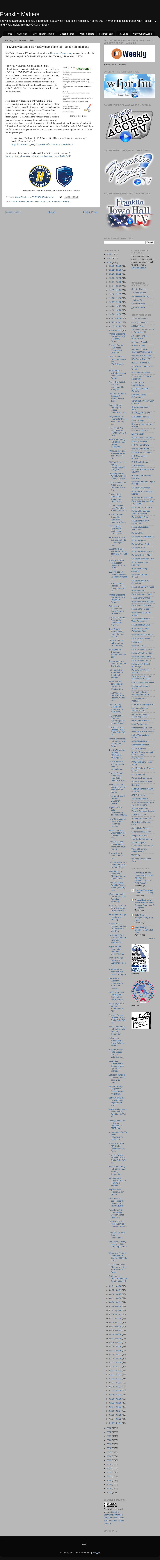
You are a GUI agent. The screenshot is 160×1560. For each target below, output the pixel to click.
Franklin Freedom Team (142, 551)
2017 (109, 1452)
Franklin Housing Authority (139, 569)
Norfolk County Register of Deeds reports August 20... (116, 1090)
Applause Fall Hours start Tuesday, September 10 (116, 950)
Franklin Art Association (142, 497)
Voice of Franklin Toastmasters (139, 850)
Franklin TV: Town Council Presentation (117, 1235)
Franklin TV (137, 642)
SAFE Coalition (139, 795)
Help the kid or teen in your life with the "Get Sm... (118, 864)
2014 (109, 1464)
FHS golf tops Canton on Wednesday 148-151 (118, 653)
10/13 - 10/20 (115, 310)
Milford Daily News (140, 741)
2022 (109, 1432)
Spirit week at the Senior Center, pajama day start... (117, 1101)
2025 (109, 258)
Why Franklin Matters (43, 33)
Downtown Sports (140, 430)
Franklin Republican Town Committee (141, 620)
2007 (109, 1492)
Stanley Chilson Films (141, 818)
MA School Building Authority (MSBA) (140, 715)
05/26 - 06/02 (115, 1342)
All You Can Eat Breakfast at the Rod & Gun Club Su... (117, 834)
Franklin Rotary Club (141, 625)
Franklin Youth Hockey (142, 656)
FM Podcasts (106, 33)
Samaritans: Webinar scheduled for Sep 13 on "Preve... (116, 983)
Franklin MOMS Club (141, 598)
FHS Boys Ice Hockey (141, 452)
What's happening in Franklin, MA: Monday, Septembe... (117, 1030)
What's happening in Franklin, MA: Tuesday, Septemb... (117, 898)
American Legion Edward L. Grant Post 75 (143, 331)
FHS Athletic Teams (140, 448)
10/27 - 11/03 (115, 302)
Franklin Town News (141, 638)
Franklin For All (138, 548)
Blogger (96, 1552)
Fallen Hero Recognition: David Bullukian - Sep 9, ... (117, 1042)
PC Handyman (138, 774)
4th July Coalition (139, 322)
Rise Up (135, 785)
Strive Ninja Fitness (140, 828)
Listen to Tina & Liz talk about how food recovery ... (117, 643)
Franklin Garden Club (141, 555)
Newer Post (12, 212)
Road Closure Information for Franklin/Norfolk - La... (118, 697)
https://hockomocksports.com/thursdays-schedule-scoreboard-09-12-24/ (38, 156)
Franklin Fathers (139, 540)
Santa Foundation (140, 798)
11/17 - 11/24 (115, 290)
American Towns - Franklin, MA (140, 337)
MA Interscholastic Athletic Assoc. (140, 709)
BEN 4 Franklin (138, 345)
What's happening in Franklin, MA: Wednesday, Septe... (117, 742)
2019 (109, 1444)
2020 (109, 1440)
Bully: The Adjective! (141, 372)
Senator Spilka (138, 304)
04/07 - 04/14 (115, 1371)
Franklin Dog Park (140, 517)
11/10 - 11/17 (115, 294)
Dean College (138, 420)
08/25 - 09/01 (115, 1290)
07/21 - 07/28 (115, 1310)
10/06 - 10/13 (115, 314)
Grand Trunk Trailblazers (143, 682)
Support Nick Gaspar (141, 832)
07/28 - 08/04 (115, 1306)
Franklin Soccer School (142, 634)
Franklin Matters (19, 14)
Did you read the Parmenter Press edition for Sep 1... (117, 420)
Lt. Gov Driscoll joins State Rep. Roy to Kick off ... (118, 508)
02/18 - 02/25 (115, 1399)
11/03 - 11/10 (115, 298)
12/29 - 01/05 (115, 266)
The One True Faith (144, 890)
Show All (152, 938)
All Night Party (138, 326)
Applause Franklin (140, 342)
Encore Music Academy (142, 437)
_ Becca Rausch (139, 293)
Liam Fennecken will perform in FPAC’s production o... (116, 765)
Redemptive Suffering (144, 893)
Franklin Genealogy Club (143, 559)
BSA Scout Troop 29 (141, 359)
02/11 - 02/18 (115, 1403)
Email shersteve (139, 268)
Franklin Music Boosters (142, 601)
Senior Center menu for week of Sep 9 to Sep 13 (118, 1278)
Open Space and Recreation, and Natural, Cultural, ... (117, 1225)
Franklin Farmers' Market (143, 537)
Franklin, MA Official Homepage (141, 665)
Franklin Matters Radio (142, 594)
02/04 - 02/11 (115, 1407)
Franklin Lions (138, 590)
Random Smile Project (142, 781)
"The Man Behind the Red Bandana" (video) (117, 800)
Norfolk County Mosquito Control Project (143, 753)
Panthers (56, 201)
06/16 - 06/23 (115, 1330)
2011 (109, 1476)
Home (9, 33)
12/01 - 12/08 (115, 282)
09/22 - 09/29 (115, 322)
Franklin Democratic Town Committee (141, 512)
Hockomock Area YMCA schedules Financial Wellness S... (118, 939)
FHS (15, 201)
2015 (109, 1460)
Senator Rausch (139, 289)
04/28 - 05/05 (115, 1358)
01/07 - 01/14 (115, 1423)
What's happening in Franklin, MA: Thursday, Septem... (117, 598)
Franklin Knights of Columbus (140, 582)
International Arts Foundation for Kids (140, 693)
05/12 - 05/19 (115, 1350)
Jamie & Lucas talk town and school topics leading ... (117, 908)
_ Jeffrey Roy (138, 300)
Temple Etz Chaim (140, 835)
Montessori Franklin (140, 745)
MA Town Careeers (140, 720)
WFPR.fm (136, 855)
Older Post (90, 212)
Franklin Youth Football (142, 653)
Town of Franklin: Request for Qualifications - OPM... (117, 564)
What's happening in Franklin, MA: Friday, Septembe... (117, 443)
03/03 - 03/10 (115, 1391)
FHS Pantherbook (140, 462)
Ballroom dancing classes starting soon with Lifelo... (117, 1078)
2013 (109, 1468)
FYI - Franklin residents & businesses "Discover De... (117, 530)
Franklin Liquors (143, 873)
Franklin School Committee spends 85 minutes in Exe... (117, 518)
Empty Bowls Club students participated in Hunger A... (117, 386)
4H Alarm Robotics (140, 319)
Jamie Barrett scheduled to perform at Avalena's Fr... (116, 685)
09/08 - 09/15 (115, 330)
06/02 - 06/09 (115, 1338)
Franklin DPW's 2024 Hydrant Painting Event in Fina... (117, 432)
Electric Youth (138, 434)
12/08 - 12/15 (115, 278)
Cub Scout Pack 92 (140, 417)
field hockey (23, 201)
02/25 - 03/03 (115, 1395)
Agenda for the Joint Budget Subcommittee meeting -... (116, 1214)
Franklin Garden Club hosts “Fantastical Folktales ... (116, 349)
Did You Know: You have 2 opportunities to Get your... (117, 466)
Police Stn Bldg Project (142, 778)
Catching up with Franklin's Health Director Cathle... (117, 476)
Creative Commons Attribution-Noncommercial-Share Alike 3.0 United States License (114, 1518)
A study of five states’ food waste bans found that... (115, 498)
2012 (109, 1472)
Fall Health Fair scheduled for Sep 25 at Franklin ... (116, 674)
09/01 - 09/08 (115, 1286)
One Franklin (137, 758)
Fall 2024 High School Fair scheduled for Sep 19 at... (116, 708)
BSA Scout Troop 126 (141, 355)
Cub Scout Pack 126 (141, 413)
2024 (109, 262)
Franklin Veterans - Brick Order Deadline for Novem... (117, 621)
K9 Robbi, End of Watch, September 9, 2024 (116, 1007)
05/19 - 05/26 (115, 1346)
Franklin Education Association (140, 528)
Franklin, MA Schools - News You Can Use (142, 677)
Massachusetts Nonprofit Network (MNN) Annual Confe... (117, 719)
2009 (109, 1484)
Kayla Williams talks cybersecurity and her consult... (118, 811)
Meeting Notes (67, 33)
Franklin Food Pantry (141, 544)
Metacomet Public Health (143, 731)
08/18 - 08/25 (115, 1294)
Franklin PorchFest (140, 609)
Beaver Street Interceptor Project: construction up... (118, 409)
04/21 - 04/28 (115, 1362)
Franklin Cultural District (142, 507)
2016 (109, 1456)
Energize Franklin (140, 441)
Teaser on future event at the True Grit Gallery (117, 663)
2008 (109, 1488)
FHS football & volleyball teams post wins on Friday (117, 374)
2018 (109, 1448)
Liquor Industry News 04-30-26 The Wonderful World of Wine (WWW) (144, 879)
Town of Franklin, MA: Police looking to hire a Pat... (117, 1147)
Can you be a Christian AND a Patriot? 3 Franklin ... (117, 1182)
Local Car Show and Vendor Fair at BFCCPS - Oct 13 (118, 553)
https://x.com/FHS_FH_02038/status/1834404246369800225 (42, 144)
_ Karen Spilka (138, 307)
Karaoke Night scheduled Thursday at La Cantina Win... (117, 875)
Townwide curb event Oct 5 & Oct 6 (116, 855)
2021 (109, 1436)
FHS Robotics (138, 466)
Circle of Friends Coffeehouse (139, 396)
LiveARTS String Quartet (143, 704)
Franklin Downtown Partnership (140, 522)
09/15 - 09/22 (115, 326)
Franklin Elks (137, 533)
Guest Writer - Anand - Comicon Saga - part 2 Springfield (144, 905)
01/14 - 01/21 (115, 1419)
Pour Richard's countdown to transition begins (117, 971)
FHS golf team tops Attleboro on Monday (117, 917)
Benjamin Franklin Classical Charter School (143, 350)
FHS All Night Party (140, 445)
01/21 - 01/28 (115, 1415)
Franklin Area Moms (141, 488)
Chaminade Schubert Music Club (141, 377)
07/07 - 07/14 (115, 1318)
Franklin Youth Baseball (142, 649)
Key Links (123, 33)
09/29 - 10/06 (115, 318)
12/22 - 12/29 (115, 270)
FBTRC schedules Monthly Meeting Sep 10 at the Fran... (117, 1268)
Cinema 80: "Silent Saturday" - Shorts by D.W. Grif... (117, 397)
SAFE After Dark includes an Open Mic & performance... (116, 996)
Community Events (142, 33)
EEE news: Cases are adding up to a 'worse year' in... (117, 541)
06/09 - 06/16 (115, 1334)
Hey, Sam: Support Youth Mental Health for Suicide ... (117, 823)
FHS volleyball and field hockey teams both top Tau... (117, 486)
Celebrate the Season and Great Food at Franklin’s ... (116, 610)
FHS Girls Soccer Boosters (139, 457)
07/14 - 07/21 (115, 1314)
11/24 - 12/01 (115, 286)
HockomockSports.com (60, 53)
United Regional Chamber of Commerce (142, 843)
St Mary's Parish (139, 815)
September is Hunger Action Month (116, 1191)
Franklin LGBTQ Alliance (143, 587)
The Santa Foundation (142, 839)
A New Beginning (143, 900)
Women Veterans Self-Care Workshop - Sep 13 (117, 961)
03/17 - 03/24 (115, 1383)
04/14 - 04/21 (115, 1366)
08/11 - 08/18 (115, 1298)
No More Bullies (139, 748)
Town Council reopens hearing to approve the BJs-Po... (117, 927)
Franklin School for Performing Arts (140, 629)
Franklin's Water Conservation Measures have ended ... (117, 845)
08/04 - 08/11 (115, 1302)
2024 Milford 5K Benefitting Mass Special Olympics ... (118, 576)
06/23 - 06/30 (115, 1326)
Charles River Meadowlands (138, 383)
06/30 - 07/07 (115, 1322)
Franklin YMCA (138, 645)
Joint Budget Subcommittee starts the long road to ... (116, 633)
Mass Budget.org (139, 724)
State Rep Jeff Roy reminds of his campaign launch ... (118, 1245)
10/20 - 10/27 (115, 306)
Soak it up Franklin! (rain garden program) (143, 803)
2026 (109, 254)
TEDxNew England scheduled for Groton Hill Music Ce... (118, 1257)
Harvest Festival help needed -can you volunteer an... (116, 1053)
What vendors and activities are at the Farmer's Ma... (117, 455)
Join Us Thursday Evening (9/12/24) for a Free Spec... (117, 754)
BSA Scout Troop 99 (141, 363)
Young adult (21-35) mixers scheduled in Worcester (118, 1136)
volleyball (66, 201)
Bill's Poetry (141, 915)
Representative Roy (141, 296)
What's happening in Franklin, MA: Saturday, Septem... (117, 338)
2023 (109, 1428)
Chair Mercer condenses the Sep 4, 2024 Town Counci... (117, 1202)
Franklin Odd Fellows (141, 605)
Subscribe (22, 33)
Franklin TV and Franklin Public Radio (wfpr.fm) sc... (117, 587)
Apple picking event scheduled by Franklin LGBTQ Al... (118, 1113)
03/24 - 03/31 (115, 1379)
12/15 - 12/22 (115, 274)
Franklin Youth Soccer (141, 660)
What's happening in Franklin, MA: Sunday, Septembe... (117, 1170)
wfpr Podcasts (87, 33)
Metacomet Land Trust (142, 728)
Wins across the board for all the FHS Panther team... (117, 788)
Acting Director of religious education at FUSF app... (117, 1124)
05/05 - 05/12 (115, 1354)
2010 (109, 1480)
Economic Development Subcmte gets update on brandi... (116, 1066)
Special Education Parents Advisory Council (143, 809)
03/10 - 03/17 (115, 1387)
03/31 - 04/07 (115, 1375)
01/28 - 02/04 (115, 1411)
